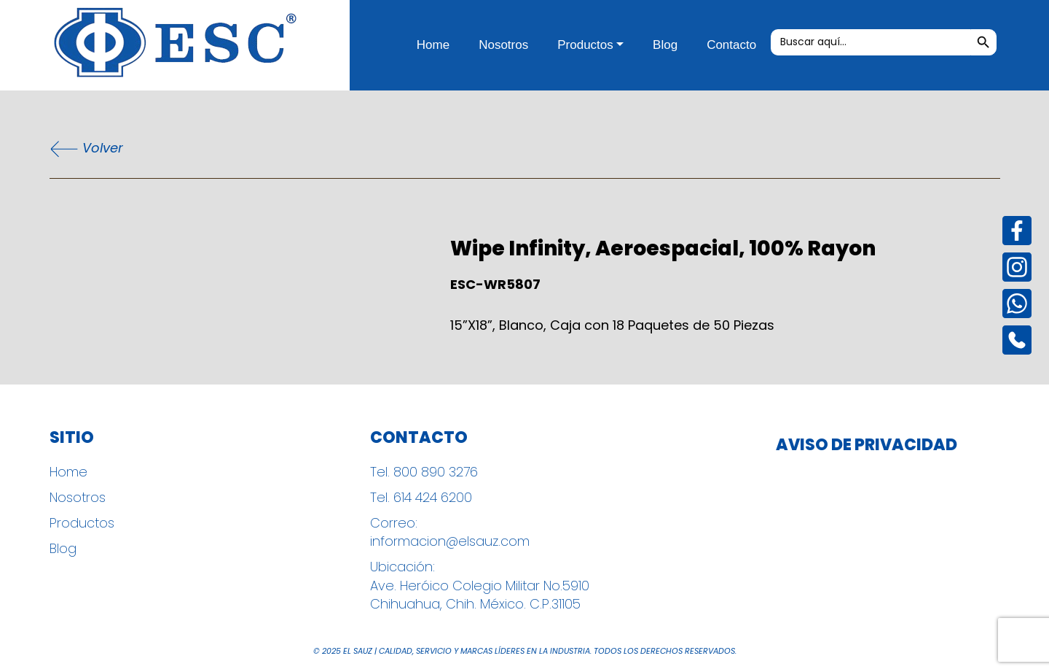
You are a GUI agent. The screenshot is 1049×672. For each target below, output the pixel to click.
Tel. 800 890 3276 (424, 472)
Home (433, 45)
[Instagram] (1017, 267)
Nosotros (503, 45)
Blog (665, 45)
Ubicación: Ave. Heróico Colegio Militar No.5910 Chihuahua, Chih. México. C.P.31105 (479, 584)
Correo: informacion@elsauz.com (450, 532)
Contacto (731, 45)
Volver (86, 148)
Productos (585, 45)
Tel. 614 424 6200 (421, 497)
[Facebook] (1017, 230)
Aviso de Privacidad (866, 445)
